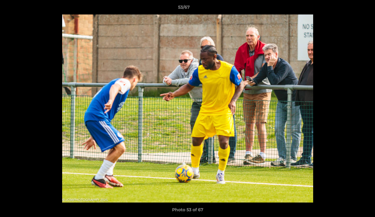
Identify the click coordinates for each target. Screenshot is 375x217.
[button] (349, 8)
